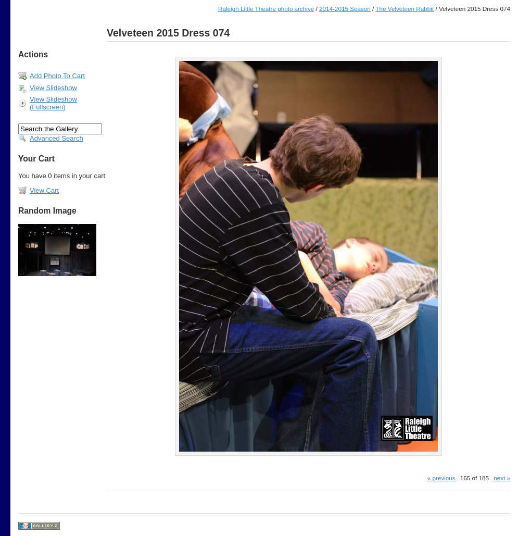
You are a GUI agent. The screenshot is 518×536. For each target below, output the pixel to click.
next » (502, 478)
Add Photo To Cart (57, 76)
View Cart (44, 190)
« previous (441, 478)
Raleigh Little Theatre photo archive (266, 8)
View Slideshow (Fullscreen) (53, 103)
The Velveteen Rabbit (404, 8)
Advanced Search (56, 138)
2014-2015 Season (345, 8)
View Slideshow (53, 88)
